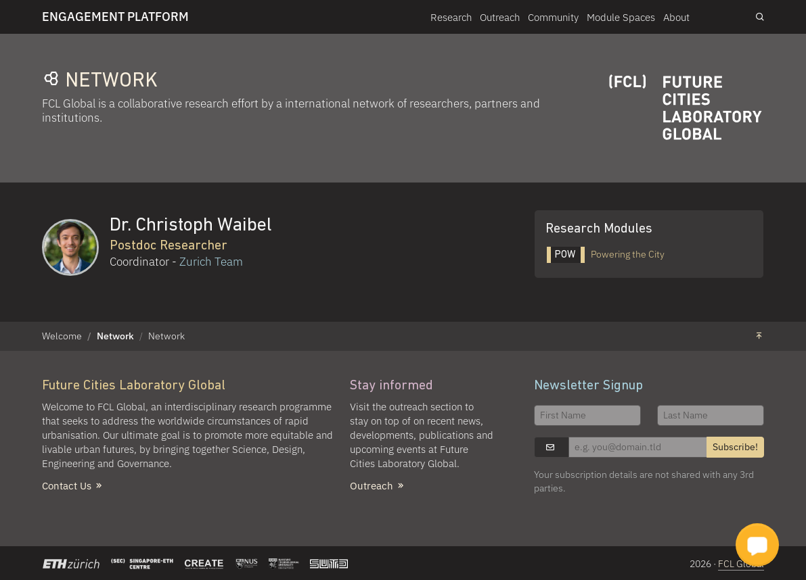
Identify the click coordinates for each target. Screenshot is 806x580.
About (676, 17)
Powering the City (606, 254)
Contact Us (73, 485)
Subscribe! (735, 447)
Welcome (62, 336)
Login (722, 16)
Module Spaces (621, 17)
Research (451, 17)
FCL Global (741, 564)
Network (115, 336)
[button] (757, 544)
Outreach (500, 17)
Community (553, 17)
